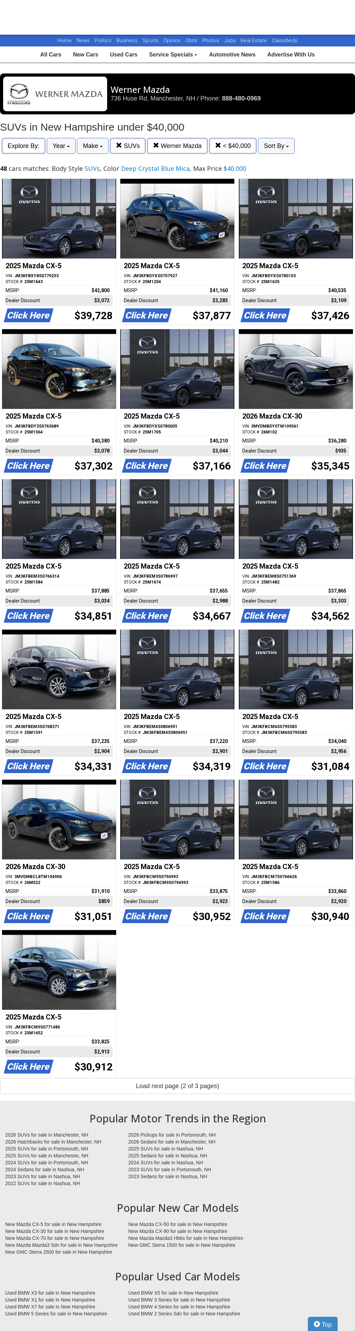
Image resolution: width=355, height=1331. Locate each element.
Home (65, 40)
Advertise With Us (291, 55)
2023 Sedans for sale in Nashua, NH (167, 1176)
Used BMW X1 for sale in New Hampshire (50, 1300)
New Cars (85, 55)
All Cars (50, 55)
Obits (192, 40)
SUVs (128, 145)
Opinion (172, 40)
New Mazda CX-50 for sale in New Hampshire (177, 1224)
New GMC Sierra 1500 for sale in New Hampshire (181, 1245)
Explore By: (24, 145)
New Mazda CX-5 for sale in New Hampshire (53, 1224)
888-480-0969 (241, 98)
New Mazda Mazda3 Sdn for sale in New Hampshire (61, 1245)
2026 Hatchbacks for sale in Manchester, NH (53, 1142)
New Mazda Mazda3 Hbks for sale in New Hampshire (185, 1238)
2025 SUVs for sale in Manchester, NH (46, 1155)
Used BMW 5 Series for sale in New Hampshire (56, 1313)
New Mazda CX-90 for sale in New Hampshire (177, 1231)
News (83, 40)
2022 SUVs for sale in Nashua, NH (42, 1183)
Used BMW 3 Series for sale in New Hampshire (179, 1300)
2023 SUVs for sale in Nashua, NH (42, 1176)
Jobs (230, 40)
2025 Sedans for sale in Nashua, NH (167, 1155)
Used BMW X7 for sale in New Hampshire (50, 1307)
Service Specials (173, 55)
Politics (103, 40)
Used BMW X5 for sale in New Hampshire (173, 1293)
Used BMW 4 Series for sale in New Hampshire (179, 1307)
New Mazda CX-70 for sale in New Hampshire (54, 1238)
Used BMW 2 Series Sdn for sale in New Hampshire (184, 1313)
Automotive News (232, 55)
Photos (211, 40)
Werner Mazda (177, 145)
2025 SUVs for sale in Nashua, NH (165, 1149)
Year (61, 145)
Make (93, 145)
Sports (151, 40)
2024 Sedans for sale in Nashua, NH (44, 1169)
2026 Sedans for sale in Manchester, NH (171, 1142)
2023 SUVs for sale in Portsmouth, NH (169, 1169)
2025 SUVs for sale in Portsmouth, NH (46, 1149)
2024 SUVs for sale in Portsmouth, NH (46, 1162)
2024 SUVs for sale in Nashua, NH (165, 1162)
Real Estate (254, 40)
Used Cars (123, 55)
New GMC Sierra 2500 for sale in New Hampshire (58, 1252)
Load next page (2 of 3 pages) (177, 1086)
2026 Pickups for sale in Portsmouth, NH (172, 1135)
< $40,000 (233, 145)
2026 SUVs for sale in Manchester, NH (46, 1135)
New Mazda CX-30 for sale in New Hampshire (54, 1231)
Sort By (276, 145)
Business (127, 40)
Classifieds (284, 40)
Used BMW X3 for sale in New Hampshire (50, 1293)
